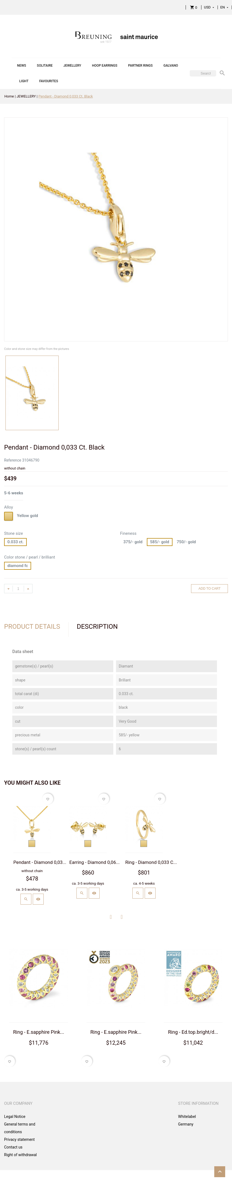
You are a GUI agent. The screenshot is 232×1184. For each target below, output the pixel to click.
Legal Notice (14, 1116)
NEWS (21, 65)
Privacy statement (19, 1139)
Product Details (32, 626)
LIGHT (24, 81)
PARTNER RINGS (140, 65)
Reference (12, 460)
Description (97, 626)
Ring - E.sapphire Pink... (38, 1032)
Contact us (13, 1147)
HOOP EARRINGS (104, 65)
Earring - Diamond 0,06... (94, 862)
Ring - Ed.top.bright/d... (193, 1032)
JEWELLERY (72, 65)
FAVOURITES (48, 81)
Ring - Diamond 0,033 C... (151, 862)
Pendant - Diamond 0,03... (39, 862)
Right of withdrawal (20, 1155)
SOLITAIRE (45, 65)
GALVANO (170, 65)
